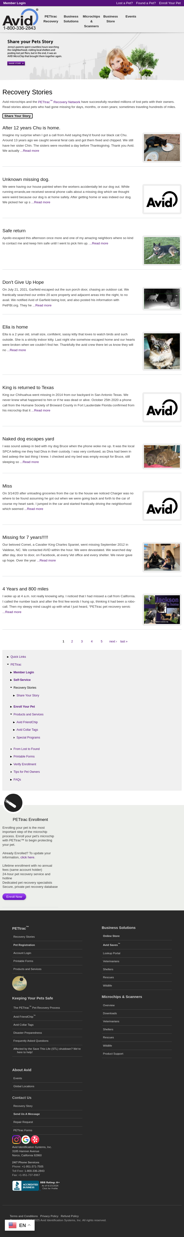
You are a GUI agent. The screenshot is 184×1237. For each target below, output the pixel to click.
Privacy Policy (49, 1216)
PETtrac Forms (22, 1130)
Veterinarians (111, 961)
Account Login (22, 953)
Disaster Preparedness (27, 1032)
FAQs (17, 779)
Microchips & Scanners (91, 21)
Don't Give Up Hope (23, 282)
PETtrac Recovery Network (59, 102)
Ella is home (15, 326)
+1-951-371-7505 (33, 1166)
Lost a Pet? (124, 3)
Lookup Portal (111, 953)
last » (123, 641)
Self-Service (22, 680)
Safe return (14, 230)
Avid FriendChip (27, 722)
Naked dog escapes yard (28, 438)
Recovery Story (23, 1105)
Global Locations (23, 1086)
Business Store (110, 19)
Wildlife (107, 985)
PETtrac (15, 664)
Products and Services (29, 714)
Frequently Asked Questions (30, 1040)
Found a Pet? (146, 3)
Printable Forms (24, 756)
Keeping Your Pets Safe (32, 998)
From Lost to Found (27, 749)
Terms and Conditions (24, 1216)
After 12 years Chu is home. (31, 127)
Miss (7, 486)
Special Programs (28, 737)
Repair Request (23, 1122)
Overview (109, 1005)
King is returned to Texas (28, 387)
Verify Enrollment (25, 764)
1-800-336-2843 (35, 1170)
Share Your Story (28, 695)
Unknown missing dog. (25, 179)
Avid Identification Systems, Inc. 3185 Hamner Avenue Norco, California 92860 (32, 1151)
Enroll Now (14, 897)
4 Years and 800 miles (25, 588)
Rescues (108, 977)
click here (27, 857)
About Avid (21, 1070)
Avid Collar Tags (27, 729)
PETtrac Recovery (50, 19)
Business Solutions (71, 19)
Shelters (108, 969)
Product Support (113, 1053)
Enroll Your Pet (170, 3)
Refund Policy (70, 1216)
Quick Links (18, 657)
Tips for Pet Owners (27, 772)
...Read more (29, 150)
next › (113, 641)
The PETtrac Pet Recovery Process (36, 1007)
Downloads (110, 1013)
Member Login (24, 672)
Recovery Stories (25, 687)
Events (131, 16)
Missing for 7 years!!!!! (25, 537)
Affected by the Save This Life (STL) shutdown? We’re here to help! (47, 1050)
